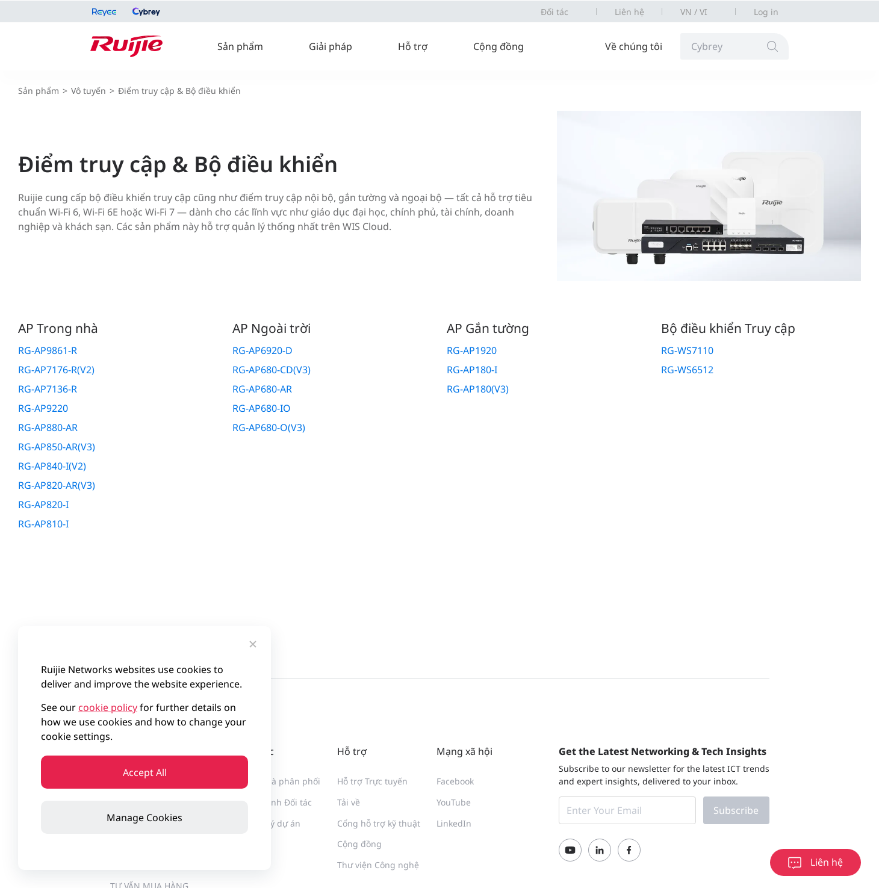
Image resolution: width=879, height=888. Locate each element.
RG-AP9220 (43, 408)
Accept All (145, 772)
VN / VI (693, 11)
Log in (766, 11)
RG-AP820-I (43, 504)
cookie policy (107, 707)
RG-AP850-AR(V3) (56, 446)
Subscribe (736, 810)
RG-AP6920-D (262, 350)
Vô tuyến (88, 90)
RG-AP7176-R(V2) (56, 369)
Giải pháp (330, 46)
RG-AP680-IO (261, 408)
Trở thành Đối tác (277, 802)
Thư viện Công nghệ (378, 865)
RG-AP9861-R (47, 350)
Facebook (455, 781)
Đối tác (554, 11)
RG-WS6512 (687, 369)
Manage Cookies (144, 817)
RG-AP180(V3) (478, 389)
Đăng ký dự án (271, 823)
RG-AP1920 (472, 350)
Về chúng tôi (633, 46)
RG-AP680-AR (262, 389)
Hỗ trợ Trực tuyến (372, 781)
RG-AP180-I (472, 369)
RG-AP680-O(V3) (268, 427)
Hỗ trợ (412, 46)
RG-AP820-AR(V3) (56, 485)
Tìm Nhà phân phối (281, 781)
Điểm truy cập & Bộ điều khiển (179, 90)
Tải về (348, 802)
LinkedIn (453, 823)
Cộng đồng (498, 46)
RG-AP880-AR (48, 427)
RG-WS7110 (687, 350)
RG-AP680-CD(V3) (271, 369)
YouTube (453, 802)
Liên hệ (629, 11)
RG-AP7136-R (47, 389)
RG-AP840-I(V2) (52, 466)
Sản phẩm (240, 46)
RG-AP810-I (43, 523)
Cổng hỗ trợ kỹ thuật (378, 823)
